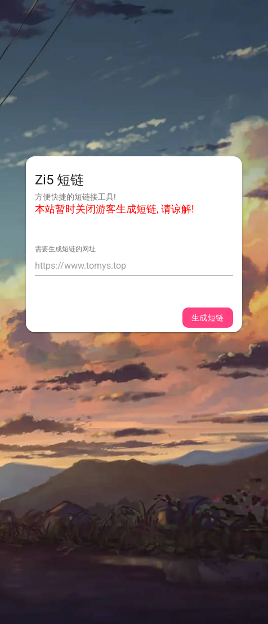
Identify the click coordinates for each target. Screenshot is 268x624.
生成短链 (207, 317)
